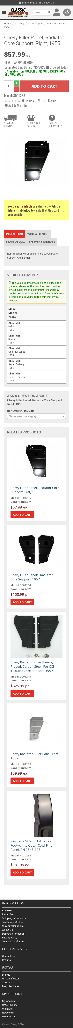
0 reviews (28, 100)
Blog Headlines (10, 986)
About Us (7, 929)
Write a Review (47, 100)
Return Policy (9, 914)
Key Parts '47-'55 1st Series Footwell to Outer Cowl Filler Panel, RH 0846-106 (32, 845)
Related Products (42, 242)
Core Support (35, 23)
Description (14, 233)
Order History (9, 1004)
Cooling (19, 23)
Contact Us (46, 2)
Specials (7, 982)
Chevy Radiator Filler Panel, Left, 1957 (35, 756)
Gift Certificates (10, 978)
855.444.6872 (28, 2)
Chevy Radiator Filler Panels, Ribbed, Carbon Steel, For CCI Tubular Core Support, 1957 (32, 666)
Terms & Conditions (13, 941)
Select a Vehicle (22, 206)
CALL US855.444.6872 (55, 124)
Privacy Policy (9, 937)
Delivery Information (13, 933)
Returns (6, 960)
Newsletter (8, 1012)
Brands (6, 974)
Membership (9, 1016)
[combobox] (36, 416)
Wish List (7, 1008)
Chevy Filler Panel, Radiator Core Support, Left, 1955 (35, 489)
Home (7, 23)
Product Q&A (15, 242)
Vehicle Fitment (38, 233)
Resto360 (7, 910)
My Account (9, 1001)
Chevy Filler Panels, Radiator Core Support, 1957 (32, 577)
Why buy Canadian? (13, 926)
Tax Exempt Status (12, 922)
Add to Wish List (16, 105)
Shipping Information (14, 918)
